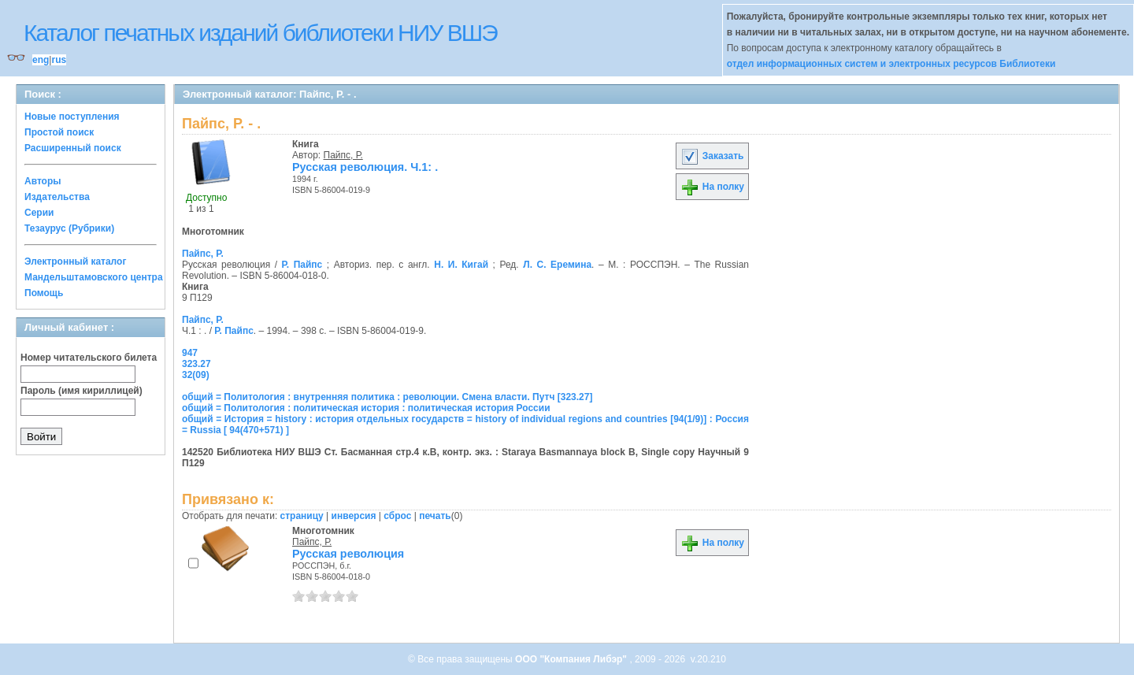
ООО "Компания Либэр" (572, 659)
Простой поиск (59, 132)
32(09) (195, 374)
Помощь (43, 293)
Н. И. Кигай (461, 264)
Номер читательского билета (88, 357)
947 (190, 352)
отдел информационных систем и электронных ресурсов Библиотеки (891, 63)
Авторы (42, 181)
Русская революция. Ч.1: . (365, 167)
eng (40, 59)
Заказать (711, 155)
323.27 (196, 363)
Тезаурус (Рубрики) (69, 228)
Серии (39, 212)
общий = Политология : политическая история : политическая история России (366, 408)
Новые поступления (72, 116)
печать (435, 515)
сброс (397, 515)
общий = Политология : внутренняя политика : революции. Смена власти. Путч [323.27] (387, 396)
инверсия (354, 515)
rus (58, 59)
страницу (302, 515)
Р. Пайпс (302, 264)
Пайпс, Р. (343, 155)
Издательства (57, 196)
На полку (712, 186)
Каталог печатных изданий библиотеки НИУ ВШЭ (260, 33)
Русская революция (348, 553)
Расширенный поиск (72, 148)
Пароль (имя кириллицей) (81, 390)
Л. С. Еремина (557, 264)
